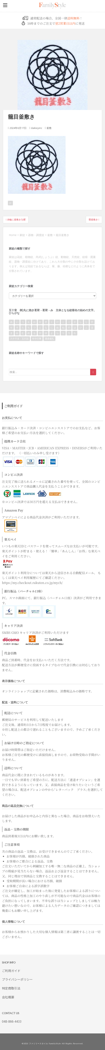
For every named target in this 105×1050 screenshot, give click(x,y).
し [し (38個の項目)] (80, 321)
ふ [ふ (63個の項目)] (86, 327)
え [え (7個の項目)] (29, 321)
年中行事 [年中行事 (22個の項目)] (36, 338)
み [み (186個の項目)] (17, 333)
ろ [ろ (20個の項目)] (69, 333)
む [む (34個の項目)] (23, 333)
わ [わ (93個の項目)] (75, 333)
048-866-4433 (12, 1021)
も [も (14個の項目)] (34, 333)
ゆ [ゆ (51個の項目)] (46, 333)
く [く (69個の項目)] (52, 321)
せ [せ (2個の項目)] (11, 327)
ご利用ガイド (11, 970)
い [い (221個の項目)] (17, 321)
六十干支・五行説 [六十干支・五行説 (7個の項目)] (19, 338)
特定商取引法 (11, 988)
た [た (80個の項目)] (23, 327)
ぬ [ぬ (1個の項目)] (57, 327)
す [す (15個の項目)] (92, 321)
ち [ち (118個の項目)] (29, 327)
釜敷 (49, 128)
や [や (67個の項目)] (40, 333)
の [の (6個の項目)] (69, 327)
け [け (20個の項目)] (57, 321)
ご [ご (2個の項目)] (69, 321)
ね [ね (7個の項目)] (63, 327)
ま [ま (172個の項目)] (11, 333)
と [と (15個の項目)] (40, 327)
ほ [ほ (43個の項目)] (92, 327)
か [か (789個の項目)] (40, 321)
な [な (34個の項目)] (46, 327)
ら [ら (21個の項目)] (57, 333)
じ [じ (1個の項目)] (86, 321)
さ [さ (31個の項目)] (75, 321)
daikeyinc (36, 128)
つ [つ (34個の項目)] (34, 327)
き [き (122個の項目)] (46, 321)
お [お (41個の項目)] (34, 321)
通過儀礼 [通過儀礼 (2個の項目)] (49, 338)
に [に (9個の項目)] (52, 327)
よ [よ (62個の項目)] (52, 333)
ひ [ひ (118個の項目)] (80, 327)
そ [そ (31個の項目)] (17, 327)
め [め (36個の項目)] (29, 333)
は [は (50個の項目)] (75, 327)
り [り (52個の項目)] (63, 333)
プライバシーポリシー (17, 979)
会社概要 (8, 997)
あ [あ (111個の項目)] (11, 321)
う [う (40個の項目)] (23, 321)
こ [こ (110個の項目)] (63, 321)
